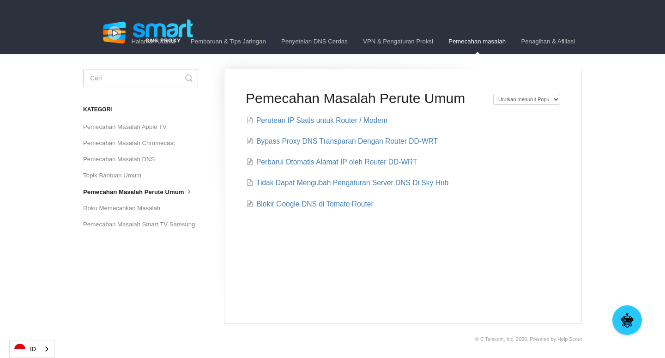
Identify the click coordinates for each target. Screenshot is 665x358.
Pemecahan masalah (477, 46)
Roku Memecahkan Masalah (121, 208)
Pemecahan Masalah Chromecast (129, 143)
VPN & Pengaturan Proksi (398, 41)
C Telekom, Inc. (497, 339)
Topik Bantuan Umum (112, 175)
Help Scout (569, 339)
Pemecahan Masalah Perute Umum (138, 191)
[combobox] (32, 349)
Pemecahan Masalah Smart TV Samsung (139, 224)
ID (25, 349)
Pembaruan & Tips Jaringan (228, 41)
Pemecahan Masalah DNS (119, 159)
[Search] (140, 78)
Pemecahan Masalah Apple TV (125, 126)
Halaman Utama (153, 41)
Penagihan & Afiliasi (548, 41)
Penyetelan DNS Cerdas (314, 41)
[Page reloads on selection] (526, 99)
